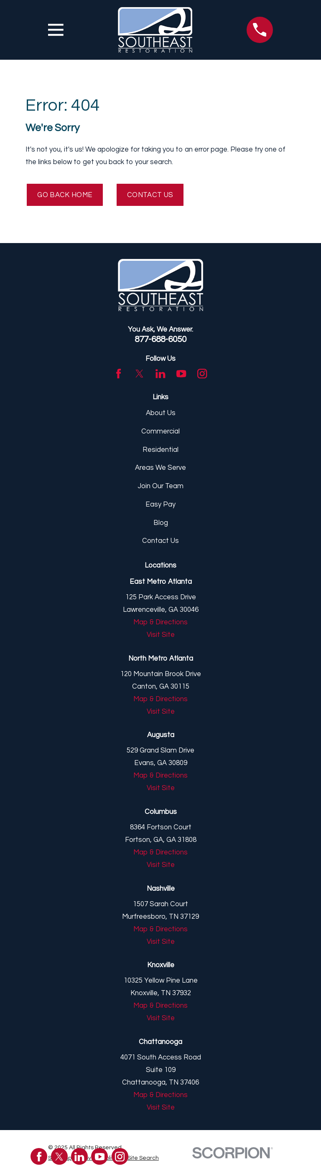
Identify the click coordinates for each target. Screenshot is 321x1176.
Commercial (160, 431)
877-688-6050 (160, 339)
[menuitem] (143, 1158)
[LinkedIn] (160, 373)
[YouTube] (181, 373)
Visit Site (161, 635)
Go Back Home (65, 195)
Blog (160, 523)
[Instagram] (202, 373)
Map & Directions (160, 622)
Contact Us (150, 195)
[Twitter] (139, 373)
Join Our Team (160, 486)
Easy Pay (160, 504)
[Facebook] (118, 373)
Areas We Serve (160, 468)
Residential (160, 450)
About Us (161, 413)
